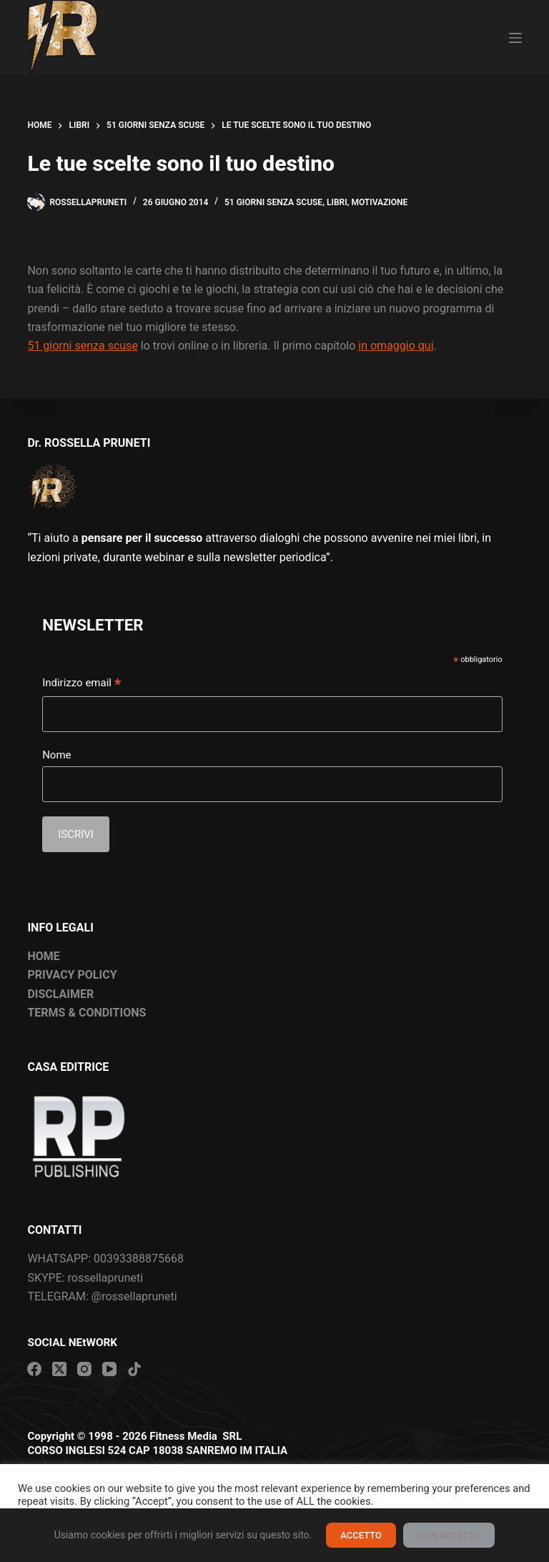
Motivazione (379, 202)
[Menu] (515, 37)
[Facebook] (34, 1369)
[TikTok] (134, 1369)
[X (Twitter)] (59, 1369)
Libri (337, 202)
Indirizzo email (81, 684)
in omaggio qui (395, 345)
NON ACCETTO (448, 1535)
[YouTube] (109, 1369)
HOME (43, 956)
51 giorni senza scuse (273, 202)
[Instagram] (84, 1369)
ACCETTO (361, 1535)
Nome (56, 754)
